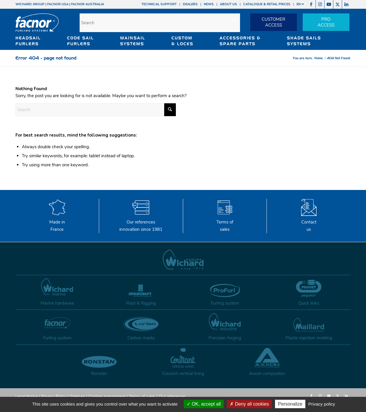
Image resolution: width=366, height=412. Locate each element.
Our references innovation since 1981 (140, 222)
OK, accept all (204, 403)
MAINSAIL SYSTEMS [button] (132, 41)
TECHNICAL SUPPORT (159, 4)
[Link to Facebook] (311, 4)
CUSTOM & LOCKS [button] (182, 41)
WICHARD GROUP (30, 4)
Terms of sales (225, 222)
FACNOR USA (58, 4)
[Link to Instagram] (320, 4)
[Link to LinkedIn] (346, 4)
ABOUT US (228, 4)
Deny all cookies (249, 403)
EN (300, 4)
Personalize (290, 403)
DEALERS (190, 4)
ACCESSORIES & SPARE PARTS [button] (240, 41)
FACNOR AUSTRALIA (87, 4)
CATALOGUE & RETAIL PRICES (266, 4)
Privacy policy (321, 403)
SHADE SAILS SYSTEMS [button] (304, 41)
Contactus (309, 222)
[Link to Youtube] (329, 4)
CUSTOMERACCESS (273, 22)
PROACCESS (326, 22)
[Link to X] (337, 4)
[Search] (160, 22)
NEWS (209, 4)
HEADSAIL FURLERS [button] (28, 41)
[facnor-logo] (37, 26)
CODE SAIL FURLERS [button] (80, 41)
